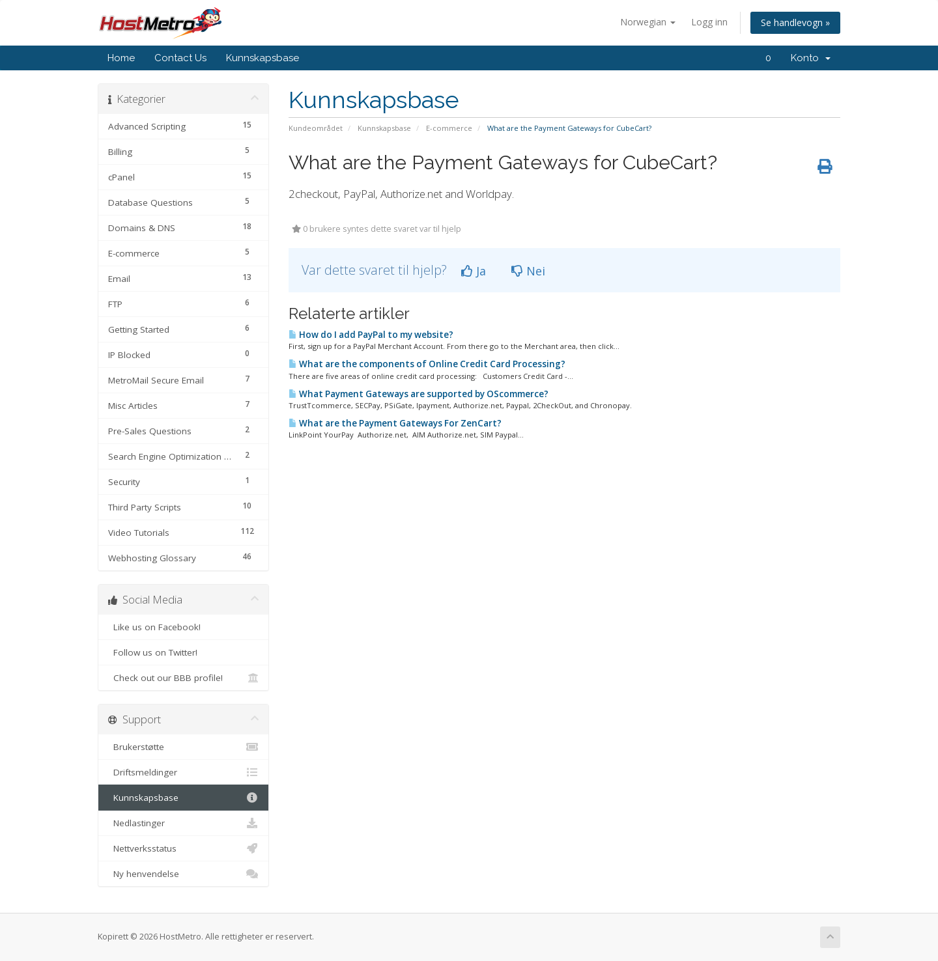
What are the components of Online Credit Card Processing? (427, 364)
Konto (811, 58)
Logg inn (709, 22)
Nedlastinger (183, 823)
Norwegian (647, 22)
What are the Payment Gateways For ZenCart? (395, 423)
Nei (528, 271)
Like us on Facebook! (183, 627)
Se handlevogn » (795, 22)
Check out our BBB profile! (183, 678)
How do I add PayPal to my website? (371, 335)
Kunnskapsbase (262, 58)
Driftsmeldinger (183, 772)
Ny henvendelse (183, 874)
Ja (473, 271)
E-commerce (449, 128)
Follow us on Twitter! (183, 652)
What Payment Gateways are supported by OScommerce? (418, 394)
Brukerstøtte (183, 747)
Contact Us (180, 58)
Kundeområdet (316, 128)
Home (121, 58)
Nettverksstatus (183, 848)
